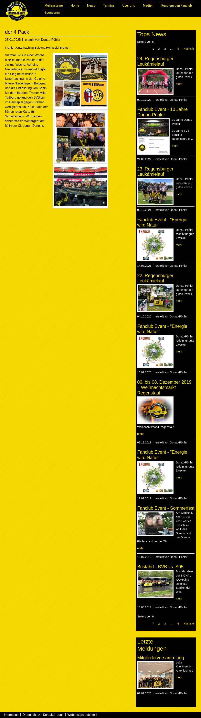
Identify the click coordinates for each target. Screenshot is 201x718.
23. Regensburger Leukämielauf (155, 171)
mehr (179, 83)
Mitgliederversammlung (160, 657)
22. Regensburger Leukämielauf (155, 278)
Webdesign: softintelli (82, 714)
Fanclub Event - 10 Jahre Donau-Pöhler (162, 112)
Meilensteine (54, 5)
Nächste (189, 48)
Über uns (128, 5)
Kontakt (48, 714)
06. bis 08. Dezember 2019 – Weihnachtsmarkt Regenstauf (164, 387)
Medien (148, 5)
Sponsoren (52, 12)
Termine (108, 5)
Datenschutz (31, 714)
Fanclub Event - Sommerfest (166, 508)
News (91, 5)
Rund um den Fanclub (176, 5)
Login (60, 714)
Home (75, 5)
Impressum (11, 714)
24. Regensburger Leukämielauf (155, 61)
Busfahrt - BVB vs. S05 (160, 566)
